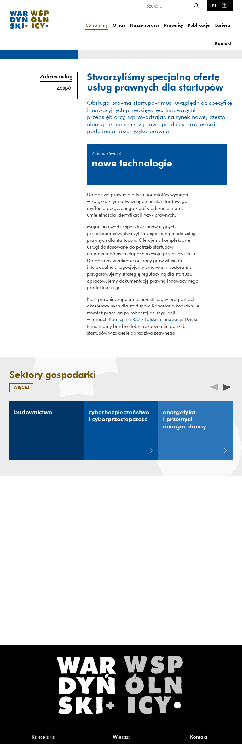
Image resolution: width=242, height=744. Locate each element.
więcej (21, 387)
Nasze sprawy (144, 25)
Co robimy (96, 25)
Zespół (64, 87)
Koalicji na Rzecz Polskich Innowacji (145, 319)
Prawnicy (173, 25)
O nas (118, 25)
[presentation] (226, 386)
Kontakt (223, 43)
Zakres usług (56, 76)
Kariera (222, 25)
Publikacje (199, 25)
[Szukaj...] (174, 5)
